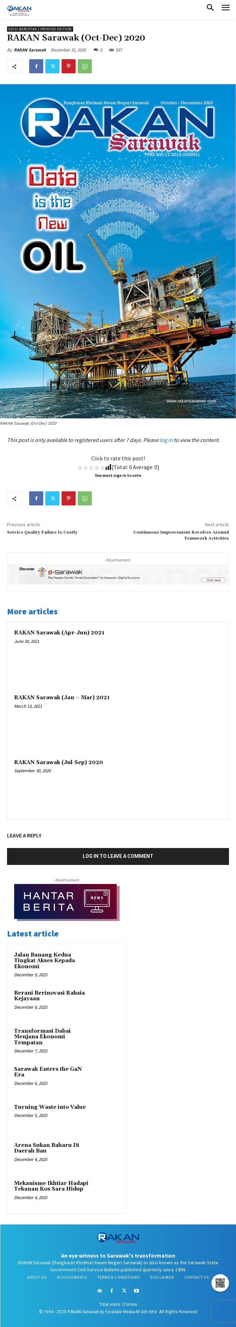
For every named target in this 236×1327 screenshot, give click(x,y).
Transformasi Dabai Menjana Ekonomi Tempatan (42, 1037)
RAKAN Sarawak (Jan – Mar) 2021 (62, 697)
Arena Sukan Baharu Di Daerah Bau (46, 1148)
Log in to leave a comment (118, 856)
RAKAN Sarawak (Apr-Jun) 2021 (59, 632)
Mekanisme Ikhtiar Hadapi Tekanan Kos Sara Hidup (51, 1186)
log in (166, 439)
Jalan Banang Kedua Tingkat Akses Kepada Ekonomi (44, 961)
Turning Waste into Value (50, 1107)
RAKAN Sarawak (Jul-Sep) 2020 (58, 762)
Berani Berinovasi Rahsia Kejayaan (49, 996)
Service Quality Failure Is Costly (42, 532)
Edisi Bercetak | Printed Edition (40, 29)
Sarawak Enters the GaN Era (48, 1072)
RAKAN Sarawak (30, 50)
